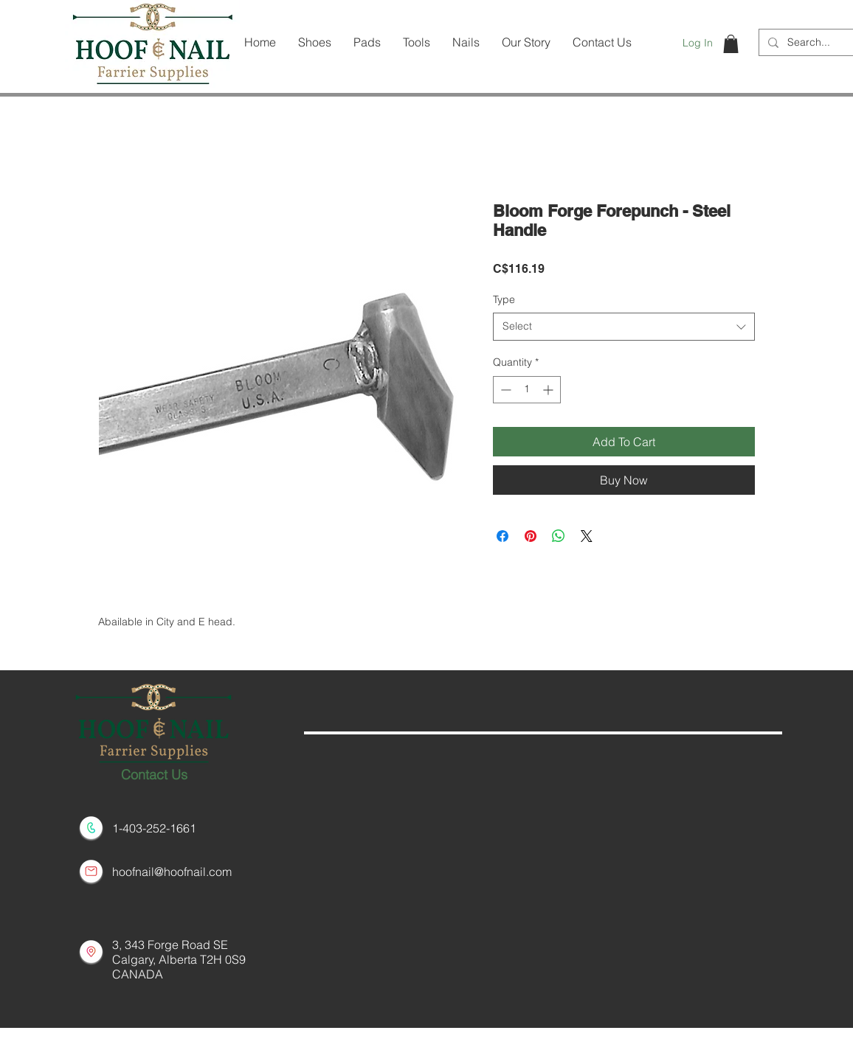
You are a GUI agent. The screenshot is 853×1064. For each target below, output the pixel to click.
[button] (731, 44)
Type (504, 299)
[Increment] (549, 390)
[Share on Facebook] (502, 536)
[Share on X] (586, 536)
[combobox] (624, 327)
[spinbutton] (527, 390)
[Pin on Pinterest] (530, 536)
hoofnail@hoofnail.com (172, 871)
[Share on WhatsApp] (558, 536)
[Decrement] (504, 390)
